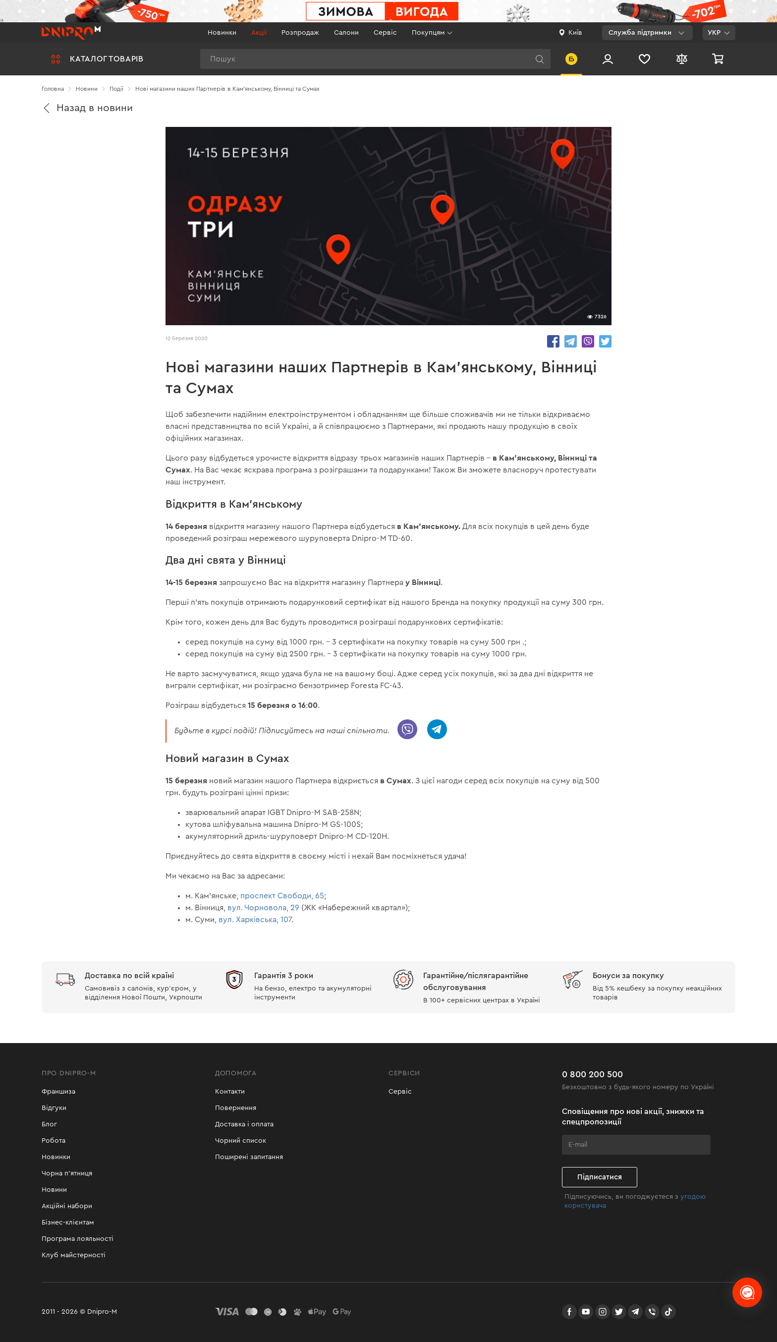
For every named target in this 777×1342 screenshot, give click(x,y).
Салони (346, 32)
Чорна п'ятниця (67, 1173)
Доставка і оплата (244, 1124)
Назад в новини (87, 108)
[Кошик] (719, 59)
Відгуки (54, 1108)
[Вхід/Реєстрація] (607, 59)
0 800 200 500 (592, 1074)
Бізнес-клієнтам (68, 1222)
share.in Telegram (570, 341)
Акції (259, 32)
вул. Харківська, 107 (255, 920)
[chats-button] (747, 1292)
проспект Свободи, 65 (282, 896)
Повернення (235, 1108)
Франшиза (58, 1091)
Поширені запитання (249, 1157)
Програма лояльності (77, 1238)
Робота (53, 1140)
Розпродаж (300, 32)
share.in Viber (588, 341)
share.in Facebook (553, 341)
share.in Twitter (605, 341)
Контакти (230, 1091)
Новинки (222, 32)
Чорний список (240, 1140)
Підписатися (599, 1177)
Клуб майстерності (74, 1255)
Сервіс (385, 32)
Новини (54, 1189)
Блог (49, 1124)
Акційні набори (67, 1206)
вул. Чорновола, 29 (263, 908)
